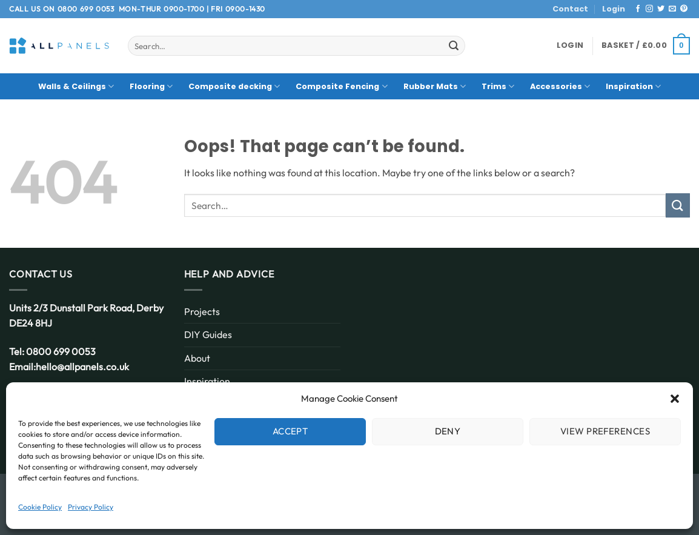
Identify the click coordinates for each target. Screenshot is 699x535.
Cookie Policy (40, 506)
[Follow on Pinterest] (683, 9)
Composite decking (234, 86)
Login (613, 9)
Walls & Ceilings (76, 86)
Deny (448, 431)
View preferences (605, 431)
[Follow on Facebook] (637, 9)
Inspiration (633, 86)
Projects (202, 311)
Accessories (560, 86)
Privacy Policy (90, 506)
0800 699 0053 (86, 8)
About (197, 358)
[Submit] (453, 46)
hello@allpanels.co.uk (82, 367)
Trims (498, 86)
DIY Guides (208, 334)
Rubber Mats (434, 86)
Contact (570, 9)
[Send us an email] (672, 9)
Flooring (151, 86)
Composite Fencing (341, 86)
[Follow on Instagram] (649, 9)
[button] (675, 399)
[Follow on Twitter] (660, 9)
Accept (290, 431)
